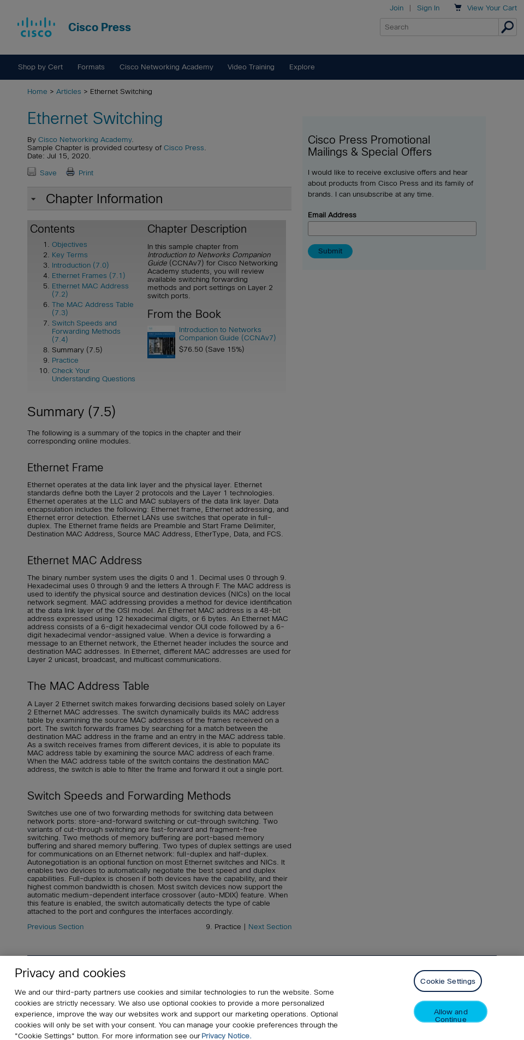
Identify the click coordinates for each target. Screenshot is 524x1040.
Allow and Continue (451, 1020)
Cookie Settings (447, 987)
